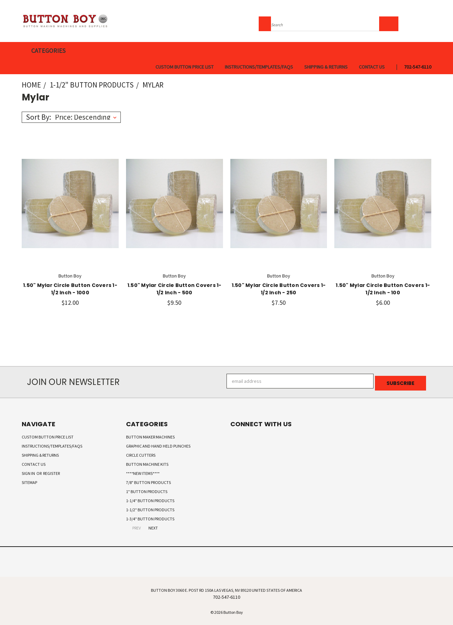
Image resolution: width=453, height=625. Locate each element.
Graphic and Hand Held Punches (158, 444)
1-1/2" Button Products (150, 507)
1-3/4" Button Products (150, 516)
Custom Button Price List (184, 67)
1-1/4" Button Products (150, 498)
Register (51, 471)
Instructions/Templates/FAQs (259, 67)
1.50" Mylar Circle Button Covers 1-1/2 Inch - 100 (383, 289)
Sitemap (29, 480)
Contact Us (372, 67)
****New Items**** (143, 471)
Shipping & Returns (326, 67)
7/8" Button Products (148, 480)
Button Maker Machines (150, 434)
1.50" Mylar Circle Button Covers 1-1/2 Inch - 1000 (70, 289)
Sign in (29, 471)
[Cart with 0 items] (429, 22)
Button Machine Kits (147, 462)
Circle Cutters (140, 453)
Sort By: (38, 117)
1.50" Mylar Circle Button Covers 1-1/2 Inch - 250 (279, 289)
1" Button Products (146, 489)
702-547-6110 (417, 67)
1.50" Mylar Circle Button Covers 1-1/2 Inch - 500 (174, 289)
